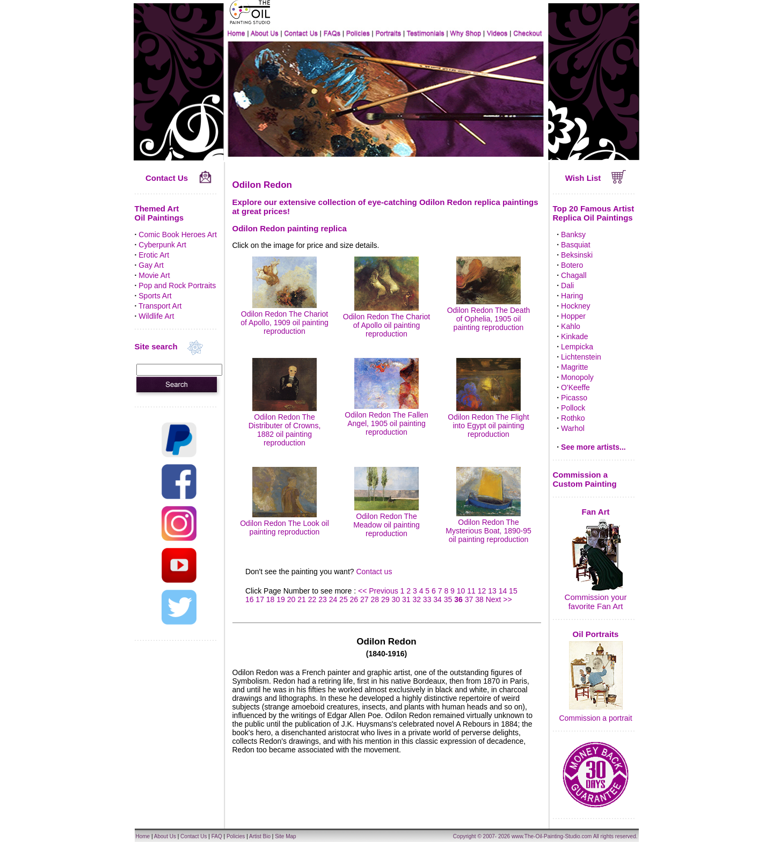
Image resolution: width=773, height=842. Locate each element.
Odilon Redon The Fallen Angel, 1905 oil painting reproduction (386, 419)
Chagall (573, 275)
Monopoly (577, 377)
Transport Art (159, 306)
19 (280, 599)
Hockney (575, 306)
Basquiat (575, 244)
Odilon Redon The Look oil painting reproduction (284, 523)
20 (291, 599)
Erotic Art (153, 255)
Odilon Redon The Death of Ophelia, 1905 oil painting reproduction (488, 314)
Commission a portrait (595, 718)
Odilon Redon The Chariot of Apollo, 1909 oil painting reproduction (284, 318)
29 (385, 599)
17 (260, 599)
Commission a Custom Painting (585, 479)
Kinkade (574, 336)
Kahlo (570, 326)
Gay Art (151, 265)
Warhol (573, 428)
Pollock (573, 408)
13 (492, 591)
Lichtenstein (581, 357)
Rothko (573, 418)
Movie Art (154, 275)
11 (471, 591)
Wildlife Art (156, 316)
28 (375, 599)
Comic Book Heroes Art (177, 234)
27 (364, 599)
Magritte (574, 367)
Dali (567, 285)
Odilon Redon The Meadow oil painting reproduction (386, 520)
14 (503, 591)
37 (469, 599)
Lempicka (577, 346)
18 (270, 599)
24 (333, 599)
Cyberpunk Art (162, 244)
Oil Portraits (596, 634)
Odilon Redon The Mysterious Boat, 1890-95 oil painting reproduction (488, 526)
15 (513, 591)
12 (482, 591)
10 (461, 591)
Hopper (573, 316)
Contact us (374, 571)
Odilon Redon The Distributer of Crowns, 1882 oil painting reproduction (285, 425)
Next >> (499, 599)
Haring (572, 295)
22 (312, 599)
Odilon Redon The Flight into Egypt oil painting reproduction (488, 421)
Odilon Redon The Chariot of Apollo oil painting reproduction (386, 321)
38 (479, 599)
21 (301, 599)
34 (437, 599)
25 (343, 599)
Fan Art (596, 511)
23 (322, 599)
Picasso (574, 397)
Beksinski (577, 255)
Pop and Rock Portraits (177, 285)
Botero (572, 265)
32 (416, 599)
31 (406, 599)
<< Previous (379, 591)
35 (448, 599)
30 (395, 599)
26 (354, 599)
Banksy (573, 234)
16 (249, 599)
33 (427, 599)
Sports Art (154, 295)
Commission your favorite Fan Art (596, 601)
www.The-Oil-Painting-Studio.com (552, 836)
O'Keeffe (575, 387)
